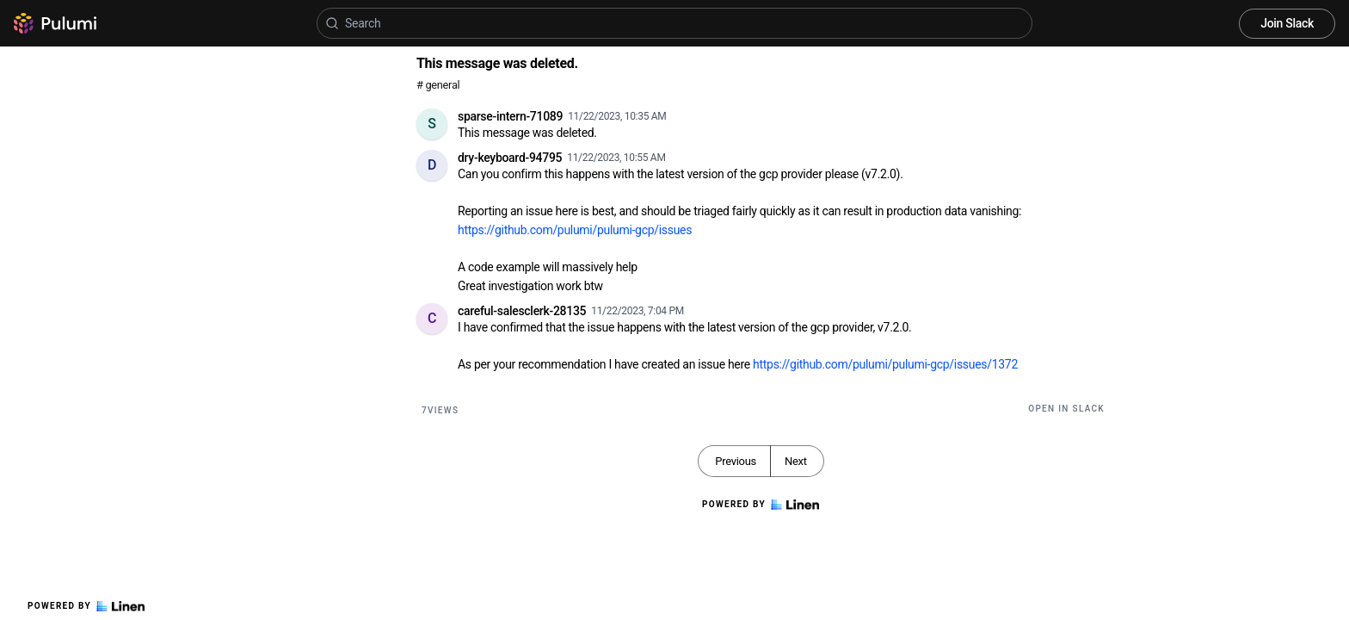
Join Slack (1287, 23)
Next (796, 461)
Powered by (86, 606)
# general (437, 84)
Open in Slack (1066, 408)
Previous (735, 461)
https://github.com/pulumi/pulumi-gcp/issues (575, 230)
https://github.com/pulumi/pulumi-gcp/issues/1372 (885, 364)
